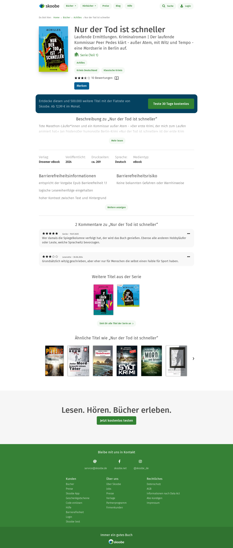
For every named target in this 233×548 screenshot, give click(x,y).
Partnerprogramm (116, 502)
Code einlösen (74, 502)
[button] (193, 358)
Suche (167, 5)
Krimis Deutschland (87, 70)
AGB (149, 488)
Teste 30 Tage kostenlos (171, 104)
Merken (82, 86)
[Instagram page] (141, 464)
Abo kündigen (154, 498)
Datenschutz (154, 484)
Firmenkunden (114, 507)
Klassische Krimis (113, 70)
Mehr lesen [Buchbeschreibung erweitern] (117, 140)
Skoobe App (72, 493)
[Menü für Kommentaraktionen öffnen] (188, 234)
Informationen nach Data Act (163, 493)
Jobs (108, 488)
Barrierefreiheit (75, 512)
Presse (110, 493)
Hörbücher (88, 6)
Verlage (110, 498)
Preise (105, 6)
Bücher (70, 6)
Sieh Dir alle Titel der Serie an (117, 323)
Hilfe (129, 6)
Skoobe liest (73, 521)
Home (56, 17)
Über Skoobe (113, 484)
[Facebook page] (120, 464)
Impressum (153, 502)
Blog (118, 6)
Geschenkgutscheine (77, 498)
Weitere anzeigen (116, 207)
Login (185, 5)
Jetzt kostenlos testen (116, 420)
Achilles (78, 17)
